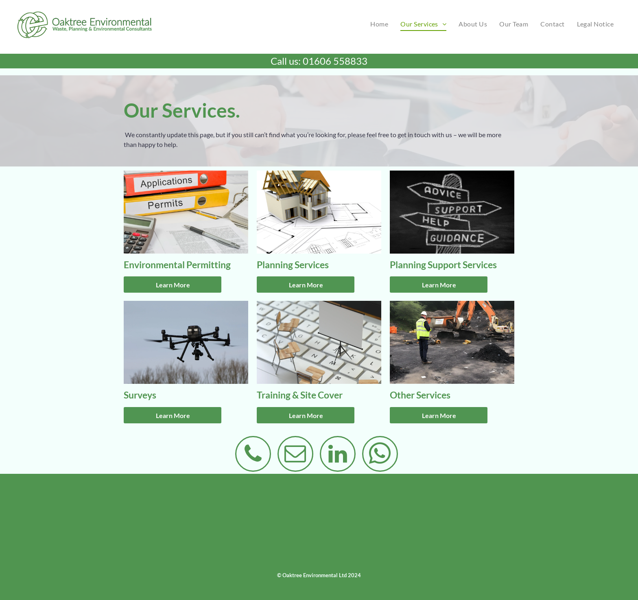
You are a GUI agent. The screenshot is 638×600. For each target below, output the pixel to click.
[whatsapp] (380, 455)
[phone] (253, 455)
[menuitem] (379, 24)
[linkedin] (338, 455)
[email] (295, 455)
